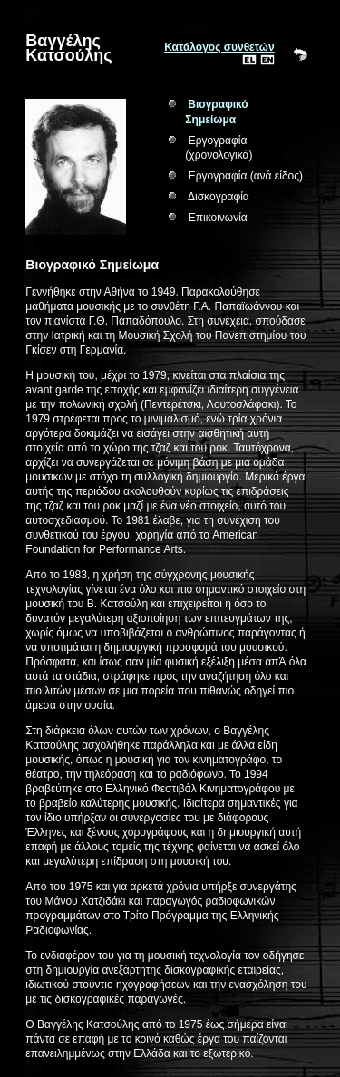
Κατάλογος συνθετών (219, 47)
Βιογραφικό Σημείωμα (216, 112)
